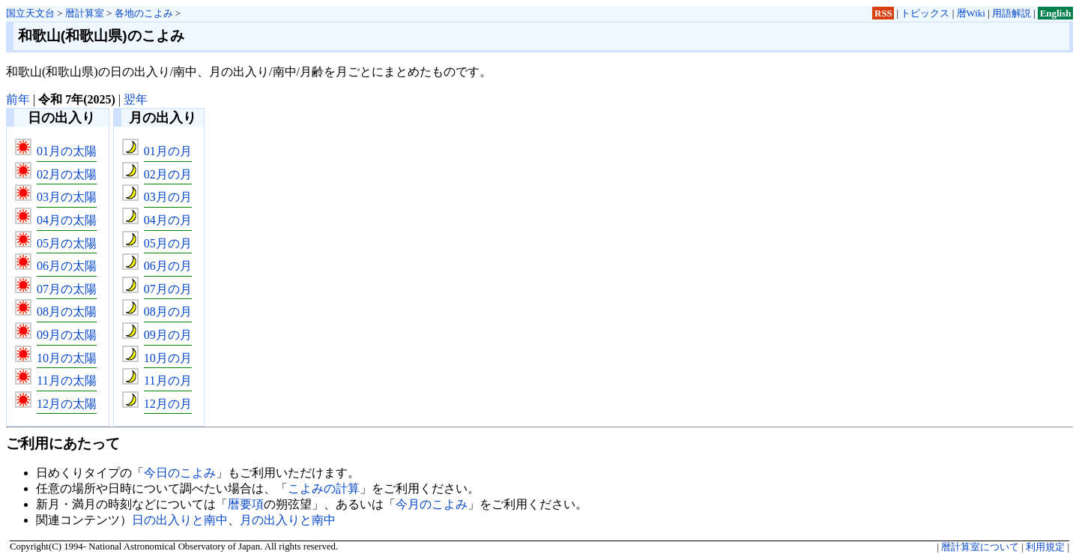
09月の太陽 (67, 334)
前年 (18, 99)
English (1056, 13)
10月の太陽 (67, 358)
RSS (883, 13)
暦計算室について (980, 547)
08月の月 (168, 311)
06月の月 (168, 265)
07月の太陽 (67, 289)
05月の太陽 (67, 243)
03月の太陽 (67, 196)
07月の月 (168, 289)
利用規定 (1045, 547)
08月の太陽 (67, 311)
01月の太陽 (67, 151)
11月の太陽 (66, 380)
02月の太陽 (67, 174)
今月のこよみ (432, 504)
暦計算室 (84, 13)
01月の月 (168, 151)
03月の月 (168, 196)
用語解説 (1011, 13)
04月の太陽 (67, 220)
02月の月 (168, 174)
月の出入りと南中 (288, 520)
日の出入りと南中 (180, 520)
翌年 (136, 99)
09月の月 (168, 334)
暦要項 (246, 504)
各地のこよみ (144, 13)
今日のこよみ (180, 472)
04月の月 (168, 220)
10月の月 (168, 358)
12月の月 (168, 403)
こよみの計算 (324, 488)
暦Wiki (971, 13)
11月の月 (167, 380)
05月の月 (168, 243)
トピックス (925, 13)
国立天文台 (30, 13)
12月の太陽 (67, 403)
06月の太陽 (67, 265)
